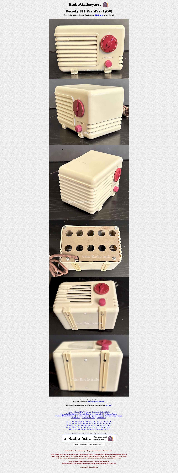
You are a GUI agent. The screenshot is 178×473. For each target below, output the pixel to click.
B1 (90, 421)
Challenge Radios (110, 414)
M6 (92, 425)
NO (95, 425)
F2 (90, 423)
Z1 (91, 429)
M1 (76, 425)
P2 (101, 425)
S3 (93, 427)
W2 (82, 429)
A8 (87, 421)
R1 (70, 427)
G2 (98, 423)
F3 (92, 423)
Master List (99, 414)
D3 (70, 423)
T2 (73, 429)
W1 (79, 429)
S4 (96, 427)
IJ (70, 425)
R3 (76, 427)
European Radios (83, 416)
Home (70, 412)
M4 (85, 425)
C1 (95, 421)
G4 (104, 423)
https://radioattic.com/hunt (96, 401)
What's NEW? (79, 412)
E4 (81, 423)
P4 (106, 425)
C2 (98, 421)
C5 (107, 421)
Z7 (108, 429)
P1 (98, 425)
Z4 (99, 429)
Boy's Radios (75, 418)
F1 (87, 423)
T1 (70, 429)
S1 (88, 427)
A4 (76, 421)
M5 (89, 425)
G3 (101, 423)
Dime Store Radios (88, 418)
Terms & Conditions (86, 414)
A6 (81, 421)
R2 (73, 427)
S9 (110, 427)
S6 (102, 427)
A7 (84, 421)
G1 (95, 423)
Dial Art (88, 412)
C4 (104, 421)
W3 (85, 429)
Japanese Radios (97, 416)
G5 (107, 423)
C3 (101, 421)
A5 (79, 421)
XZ (88, 429)
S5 (99, 427)
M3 (82, 425)
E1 (73, 423)
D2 (67, 423)
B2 (92, 421)
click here (109, 405)
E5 (84, 423)
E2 (76, 423)
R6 (85, 427)
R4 (79, 427)
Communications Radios (113, 416)
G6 (110, 423)
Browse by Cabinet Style (101, 412)
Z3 (97, 429)
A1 (68, 421)
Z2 (94, 429)
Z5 (102, 429)
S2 (90, 427)
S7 (105, 427)
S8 (107, 427)
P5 (109, 425)
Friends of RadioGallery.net (65, 416)
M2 (79, 425)
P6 (67, 427)
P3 (104, 425)
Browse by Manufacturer (69, 414)
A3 (73, 421)
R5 (82, 427)
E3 (79, 423)
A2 (70, 421)
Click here (99, 15)
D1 (110, 421)
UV (75, 429)
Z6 (105, 429)
